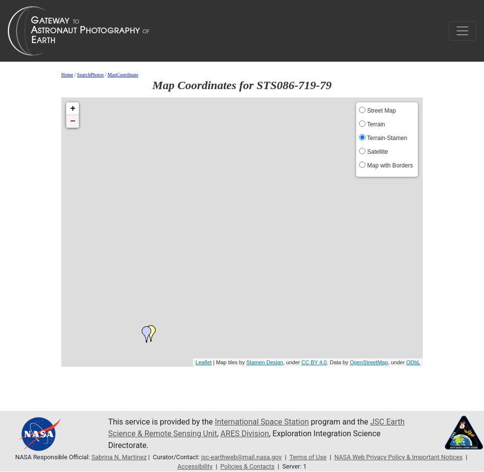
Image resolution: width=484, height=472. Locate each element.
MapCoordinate (123, 74)
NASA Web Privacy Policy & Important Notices (398, 457)
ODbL (413, 362)
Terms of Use (308, 457)
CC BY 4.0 (314, 362)
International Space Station (262, 421)
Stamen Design (264, 362)
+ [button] (72, 109)
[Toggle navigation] (462, 31)
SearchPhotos (90, 74)
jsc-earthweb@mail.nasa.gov (241, 457)
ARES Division (244, 433)
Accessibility (195, 466)
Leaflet (203, 362)
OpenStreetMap (369, 362)
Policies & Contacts (247, 466)
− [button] (72, 121)
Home (67, 74)
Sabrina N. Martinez (119, 457)
